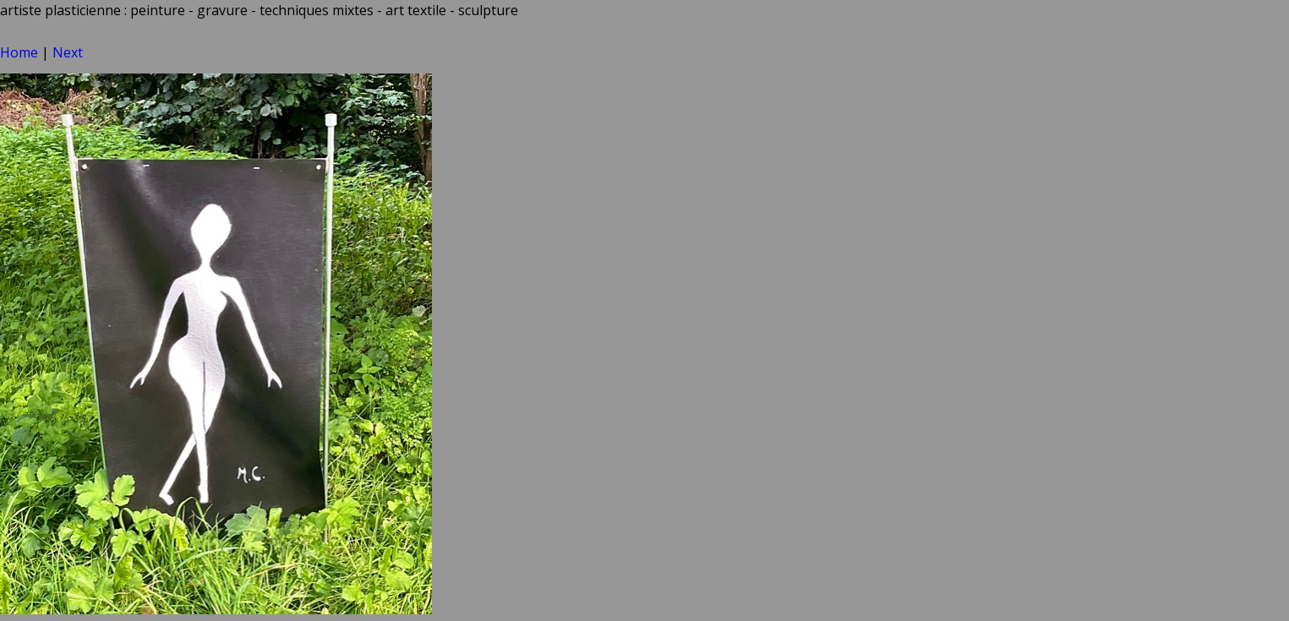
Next (67, 52)
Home (19, 52)
